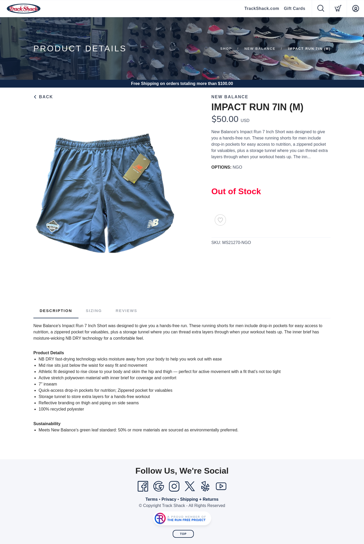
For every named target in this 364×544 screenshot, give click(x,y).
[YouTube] (221, 486)
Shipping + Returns (199, 499)
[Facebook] (143, 486)
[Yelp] (205, 486)
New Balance (260, 49)
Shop (226, 49)
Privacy (168, 499)
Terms (151, 499)
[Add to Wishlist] (220, 220)
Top (183, 533)
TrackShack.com (261, 8)
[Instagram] (174, 486)
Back (43, 97)
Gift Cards (294, 8)
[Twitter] (190, 486)
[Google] (158, 486)
